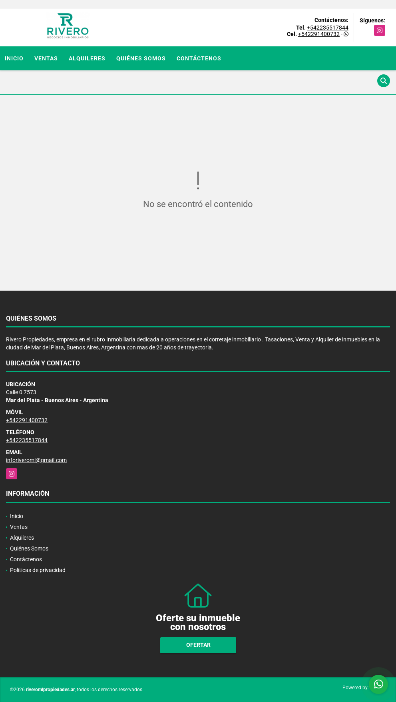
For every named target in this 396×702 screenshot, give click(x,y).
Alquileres (87, 58)
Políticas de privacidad (38, 570)
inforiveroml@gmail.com (36, 460)
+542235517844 (327, 27)
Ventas (46, 58)
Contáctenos (199, 58)
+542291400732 (319, 34)
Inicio (14, 58)
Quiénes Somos (141, 58)
